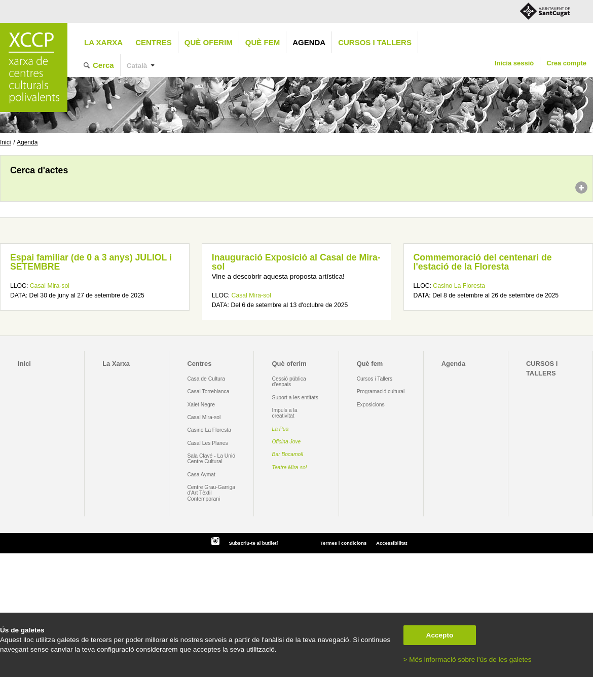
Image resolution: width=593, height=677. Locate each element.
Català (137, 65)
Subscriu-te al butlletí (253, 543)
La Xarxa (103, 42)
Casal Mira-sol (49, 285)
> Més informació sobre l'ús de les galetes (467, 659)
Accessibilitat (391, 543)
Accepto (440, 635)
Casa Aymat (201, 474)
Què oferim (208, 42)
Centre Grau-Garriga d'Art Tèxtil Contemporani (211, 493)
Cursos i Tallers (374, 379)
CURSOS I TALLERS (375, 42)
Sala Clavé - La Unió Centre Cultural (211, 458)
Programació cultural (381, 391)
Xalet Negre (201, 404)
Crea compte (566, 63)
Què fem (262, 42)
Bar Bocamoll (287, 454)
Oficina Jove (286, 441)
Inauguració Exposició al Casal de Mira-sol (296, 262)
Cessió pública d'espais (289, 381)
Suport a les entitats (295, 397)
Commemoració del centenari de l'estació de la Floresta (483, 262)
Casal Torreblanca (208, 391)
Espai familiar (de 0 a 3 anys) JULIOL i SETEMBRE (91, 262)
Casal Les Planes (207, 443)
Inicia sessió (514, 63)
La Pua (280, 429)
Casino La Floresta (459, 285)
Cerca (103, 65)
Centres (153, 42)
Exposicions (371, 404)
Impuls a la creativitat (285, 413)
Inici (5, 142)
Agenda (308, 42)
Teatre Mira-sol (289, 467)
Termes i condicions (343, 543)
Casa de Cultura (206, 379)
